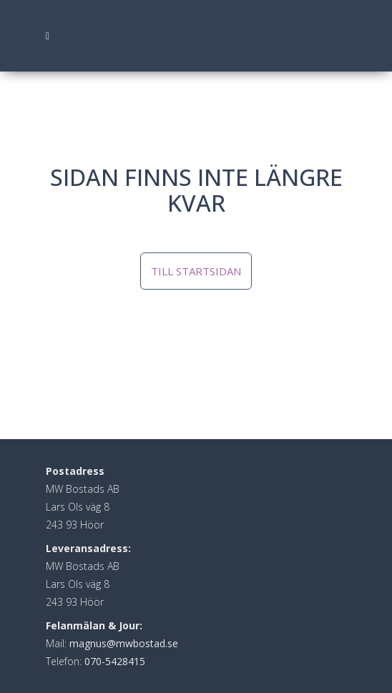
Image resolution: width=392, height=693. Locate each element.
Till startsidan (196, 271)
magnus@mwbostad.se (123, 643)
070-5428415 (114, 661)
